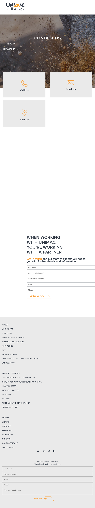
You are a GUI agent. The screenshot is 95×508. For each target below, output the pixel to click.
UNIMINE (5, 422)
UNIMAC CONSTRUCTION (13, 342)
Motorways (8, 394)
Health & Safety (9, 386)
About (5, 325)
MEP (4, 350)
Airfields (6, 399)
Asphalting (7, 346)
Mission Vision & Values (13, 337)
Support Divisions (11, 373)
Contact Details (10, 443)
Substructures (9, 354)
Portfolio (7, 430)
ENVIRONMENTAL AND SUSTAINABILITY (18, 378)
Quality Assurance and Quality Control (21, 382)
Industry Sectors (10, 390)
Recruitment (8, 447)
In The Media (7, 435)
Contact (6, 439)
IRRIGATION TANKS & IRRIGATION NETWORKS (21, 359)
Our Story (7, 333)
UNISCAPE (6, 426)
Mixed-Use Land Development (16, 403)
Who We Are (7, 329)
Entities (5, 418)
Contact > (11, 44)
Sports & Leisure (10, 407)
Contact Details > (11, 49)
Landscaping (8, 363)
